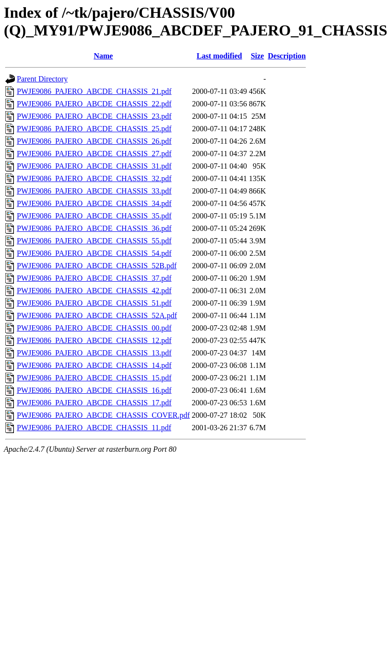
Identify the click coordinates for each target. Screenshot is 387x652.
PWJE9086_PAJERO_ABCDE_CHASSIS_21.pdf (94, 91)
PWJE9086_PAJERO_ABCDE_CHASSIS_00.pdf (94, 328)
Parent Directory (42, 79)
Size (257, 56)
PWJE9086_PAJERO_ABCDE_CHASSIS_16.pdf (94, 390)
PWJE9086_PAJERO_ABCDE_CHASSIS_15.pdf (94, 378)
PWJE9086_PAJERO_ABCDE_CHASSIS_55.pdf (94, 241)
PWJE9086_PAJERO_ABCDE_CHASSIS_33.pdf (94, 191)
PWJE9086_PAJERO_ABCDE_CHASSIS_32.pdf (94, 178)
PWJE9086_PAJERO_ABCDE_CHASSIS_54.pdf (94, 253)
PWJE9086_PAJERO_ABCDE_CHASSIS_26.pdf (94, 141)
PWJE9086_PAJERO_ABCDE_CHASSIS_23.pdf (94, 116)
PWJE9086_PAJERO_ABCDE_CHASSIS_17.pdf (94, 403)
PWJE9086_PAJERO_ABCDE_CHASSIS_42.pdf (94, 290)
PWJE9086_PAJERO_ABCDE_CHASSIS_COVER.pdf (103, 415)
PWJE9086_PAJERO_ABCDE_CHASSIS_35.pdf (94, 216)
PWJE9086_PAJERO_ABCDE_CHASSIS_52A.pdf (97, 315)
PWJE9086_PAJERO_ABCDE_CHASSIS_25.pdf (94, 129)
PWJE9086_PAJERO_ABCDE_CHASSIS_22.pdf (94, 104)
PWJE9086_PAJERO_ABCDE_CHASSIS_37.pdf (94, 278)
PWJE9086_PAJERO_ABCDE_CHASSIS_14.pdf (94, 365)
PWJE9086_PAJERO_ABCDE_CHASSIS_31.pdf (94, 166)
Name (103, 56)
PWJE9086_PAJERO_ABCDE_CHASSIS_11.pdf (94, 427)
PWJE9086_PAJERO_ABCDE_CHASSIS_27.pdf (94, 153)
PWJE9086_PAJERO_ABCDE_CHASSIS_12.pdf (94, 340)
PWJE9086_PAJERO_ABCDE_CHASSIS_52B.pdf (96, 266)
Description (286, 56)
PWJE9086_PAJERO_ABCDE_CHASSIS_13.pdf (94, 353)
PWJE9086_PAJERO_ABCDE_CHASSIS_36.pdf (94, 228)
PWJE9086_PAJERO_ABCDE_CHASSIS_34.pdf (94, 203)
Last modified (219, 56)
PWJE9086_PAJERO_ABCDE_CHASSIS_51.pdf (94, 303)
